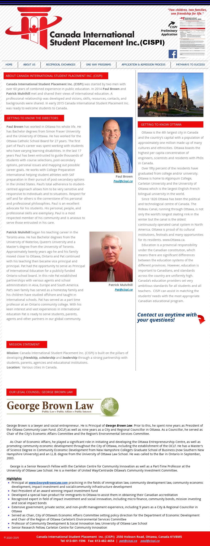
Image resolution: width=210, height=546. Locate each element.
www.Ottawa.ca (173, 240)
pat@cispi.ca (128, 541)
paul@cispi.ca (150, 541)
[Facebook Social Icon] (173, 54)
